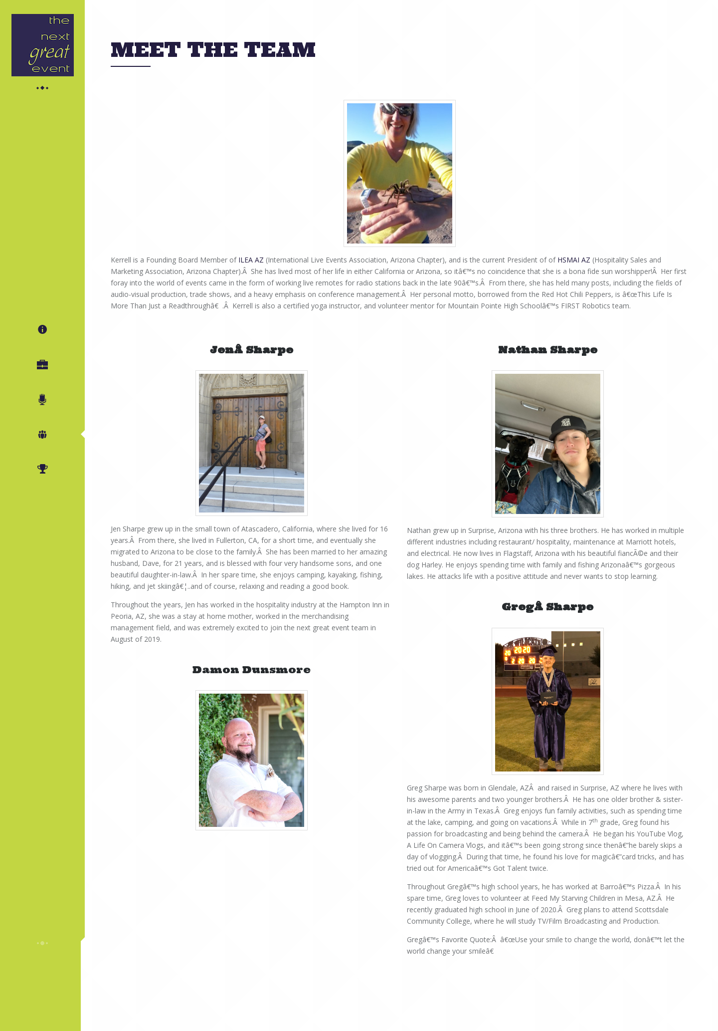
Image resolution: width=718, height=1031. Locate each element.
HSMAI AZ (573, 259)
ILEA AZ (251, 259)
